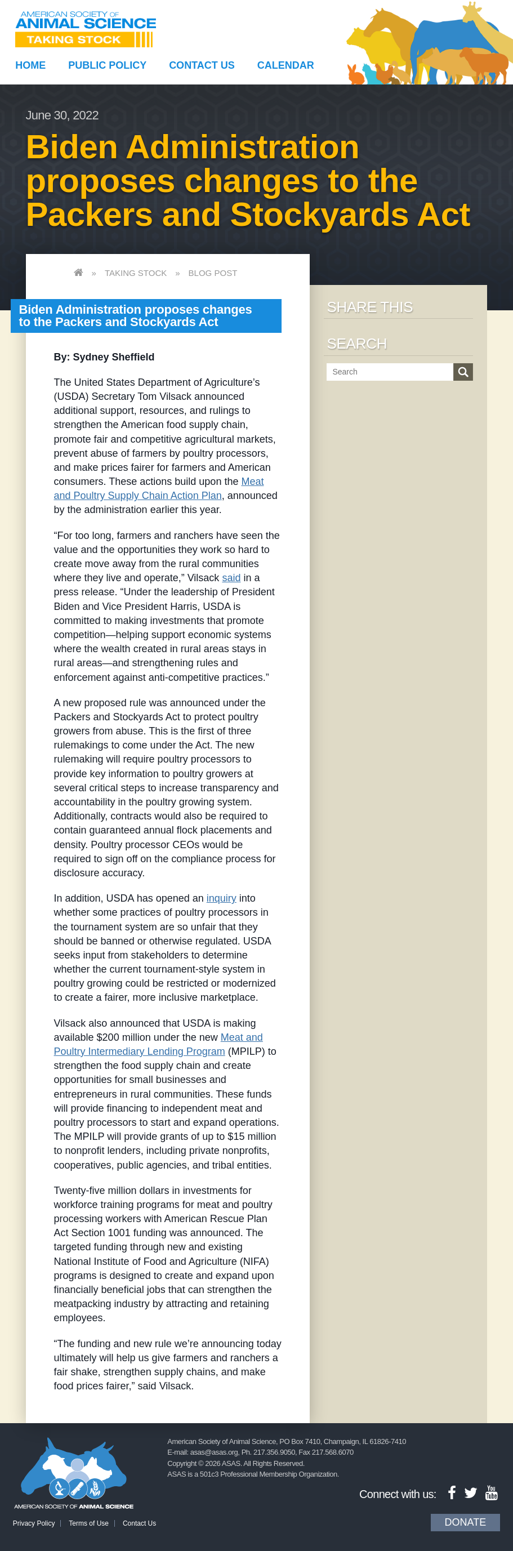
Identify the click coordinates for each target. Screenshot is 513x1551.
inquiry (222, 898)
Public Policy (107, 65)
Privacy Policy (34, 1523)
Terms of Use (89, 1523)
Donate (466, 1522)
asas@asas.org (214, 1452)
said (231, 577)
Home (30, 65)
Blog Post (213, 273)
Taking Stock (136, 273)
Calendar (285, 65)
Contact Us (202, 65)
